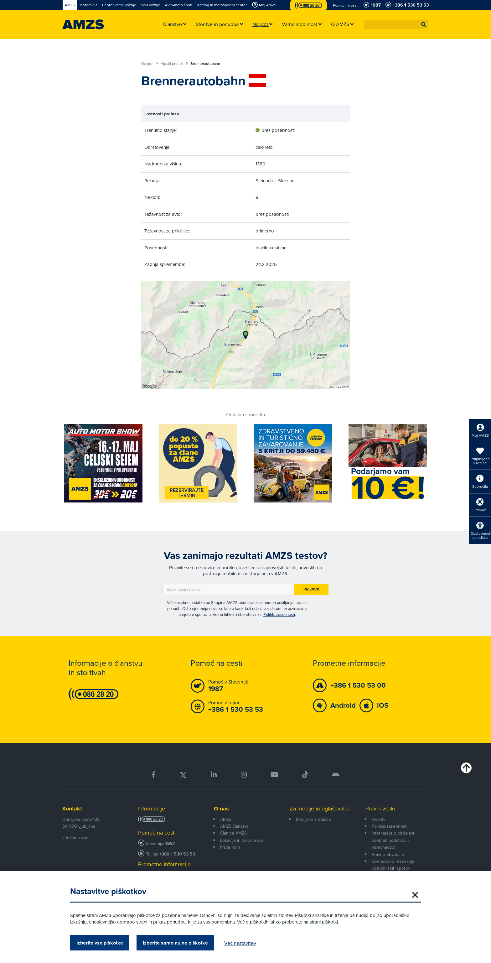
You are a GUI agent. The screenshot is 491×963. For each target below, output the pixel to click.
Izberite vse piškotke (99, 942)
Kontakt (72, 808)
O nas (221, 808)
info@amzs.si (74, 837)
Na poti (149, 63)
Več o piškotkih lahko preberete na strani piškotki (287, 922)
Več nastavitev (240, 943)
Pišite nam (230, 847)
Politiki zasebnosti (279, 614)
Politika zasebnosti (389, 826)
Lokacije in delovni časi (242, 840)
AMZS (225, 819)
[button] (423, 24)
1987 (170, 843)
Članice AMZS (233, 833)
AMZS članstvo (234, 826)
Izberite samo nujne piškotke (175, 942)
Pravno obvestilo (388, 854)
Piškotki (379, 819)
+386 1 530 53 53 (177, 854)
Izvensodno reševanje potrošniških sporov (393, 864)
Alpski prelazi (174, 63)
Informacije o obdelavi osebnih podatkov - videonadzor (393, 840)
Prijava (311, 589)
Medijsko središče (313, 819)
